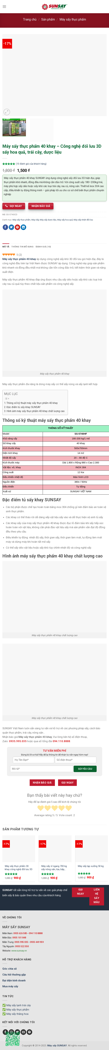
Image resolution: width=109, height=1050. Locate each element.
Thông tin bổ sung (22, 246)
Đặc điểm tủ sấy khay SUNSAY (23, 407)
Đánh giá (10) (43, 246)
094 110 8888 (36, 933)
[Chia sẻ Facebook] (5, 227)
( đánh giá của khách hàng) (31, 163)
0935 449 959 (37, 942)
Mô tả (5, 246)
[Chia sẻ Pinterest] (17, 227)
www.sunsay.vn (19, 950)
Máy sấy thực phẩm (72, 19)
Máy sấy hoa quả (65, 220)
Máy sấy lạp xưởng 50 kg (91, 866)
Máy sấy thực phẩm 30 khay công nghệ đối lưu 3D (18, 868)
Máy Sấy (35, 220)
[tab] (5, 246)
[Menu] (4, 7)
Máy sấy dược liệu (48, 220)
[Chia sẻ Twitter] (11, 227)
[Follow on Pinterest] (29, 1032)
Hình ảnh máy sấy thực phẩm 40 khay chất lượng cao (36, 411)
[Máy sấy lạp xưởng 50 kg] (91, 848)
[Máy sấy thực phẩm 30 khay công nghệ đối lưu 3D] (18, 848)
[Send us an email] (23, 1032)
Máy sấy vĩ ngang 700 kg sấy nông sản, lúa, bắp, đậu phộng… (54, 868)
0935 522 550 (22, 946)
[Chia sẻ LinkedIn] (23, 227)
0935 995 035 (21, 942)
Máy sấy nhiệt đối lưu (83, 220)
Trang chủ (29, 19)
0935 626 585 (20, 933)
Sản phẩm (48, 19)
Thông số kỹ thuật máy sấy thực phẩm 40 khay (32, 402)
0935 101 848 (19, 937)
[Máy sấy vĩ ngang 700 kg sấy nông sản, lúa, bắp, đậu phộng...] (55, 848)
